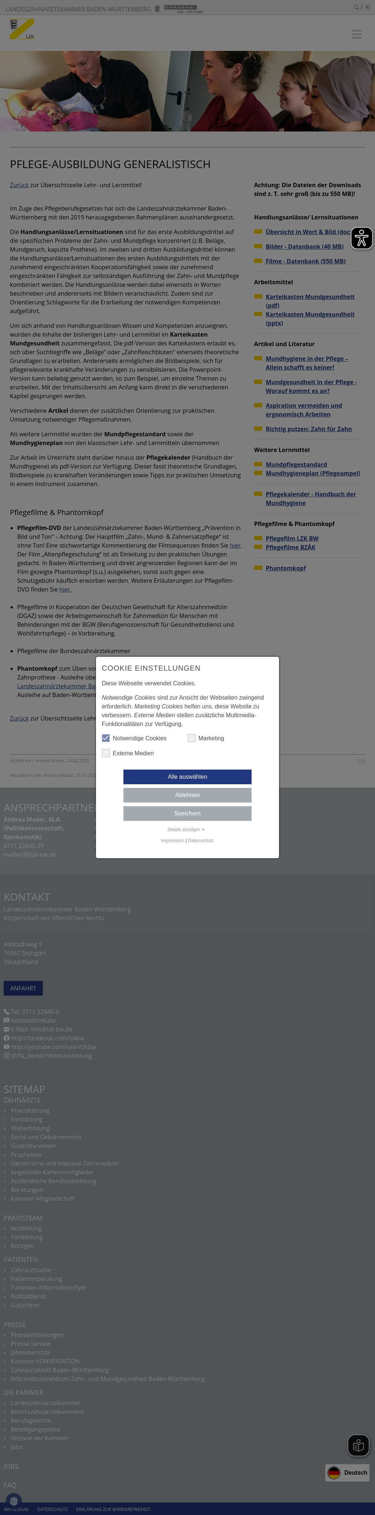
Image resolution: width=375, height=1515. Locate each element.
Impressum (172, 840)
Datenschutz (201, 840)
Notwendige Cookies (134, 738)
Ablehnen (187, 795)
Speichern (187, 813)
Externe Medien (128, 753)
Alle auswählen (187, 777)
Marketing (206, 738)
